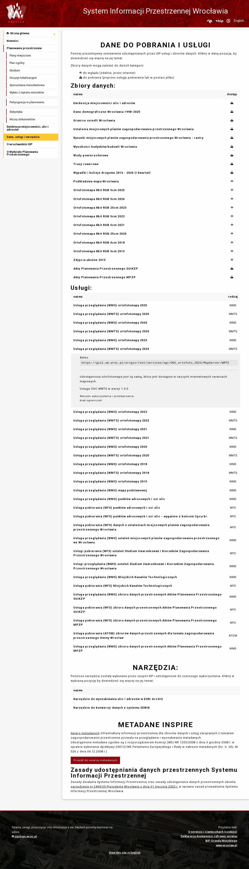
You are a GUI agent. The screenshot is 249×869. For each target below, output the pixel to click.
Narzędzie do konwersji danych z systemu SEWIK (111, 707)
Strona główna (18, 33)
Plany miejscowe (20, 55)
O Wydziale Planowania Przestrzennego (22, 153)
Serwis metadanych (85, 733)
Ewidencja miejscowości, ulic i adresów (27, 128)
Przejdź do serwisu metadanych (95, 760)
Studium (15, 70)
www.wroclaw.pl (226, 845)
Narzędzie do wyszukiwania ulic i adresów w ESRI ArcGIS (118, 699)
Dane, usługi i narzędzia (23, 137)
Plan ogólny (17, 63)
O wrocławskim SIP (19, 144)
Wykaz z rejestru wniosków (27, 92)
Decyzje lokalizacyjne (23, 77)
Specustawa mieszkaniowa (27, 85)
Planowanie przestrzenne (24, 48)
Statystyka (16, 111)
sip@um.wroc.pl (24, 836)
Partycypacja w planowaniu (27, 102)
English (239, 21)
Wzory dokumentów (22, 119)
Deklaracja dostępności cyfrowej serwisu (209, 836)
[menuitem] (31, 33)
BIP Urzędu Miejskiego (221, 840)
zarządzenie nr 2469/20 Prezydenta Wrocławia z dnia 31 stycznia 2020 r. (124, 786)
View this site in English (124, 852)
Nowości (12, 40)
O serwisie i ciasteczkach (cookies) (212, 831)
